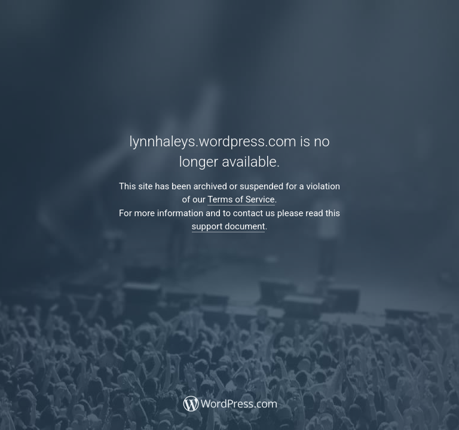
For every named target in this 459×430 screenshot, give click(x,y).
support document (228, 226)
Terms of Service (240, 199)
